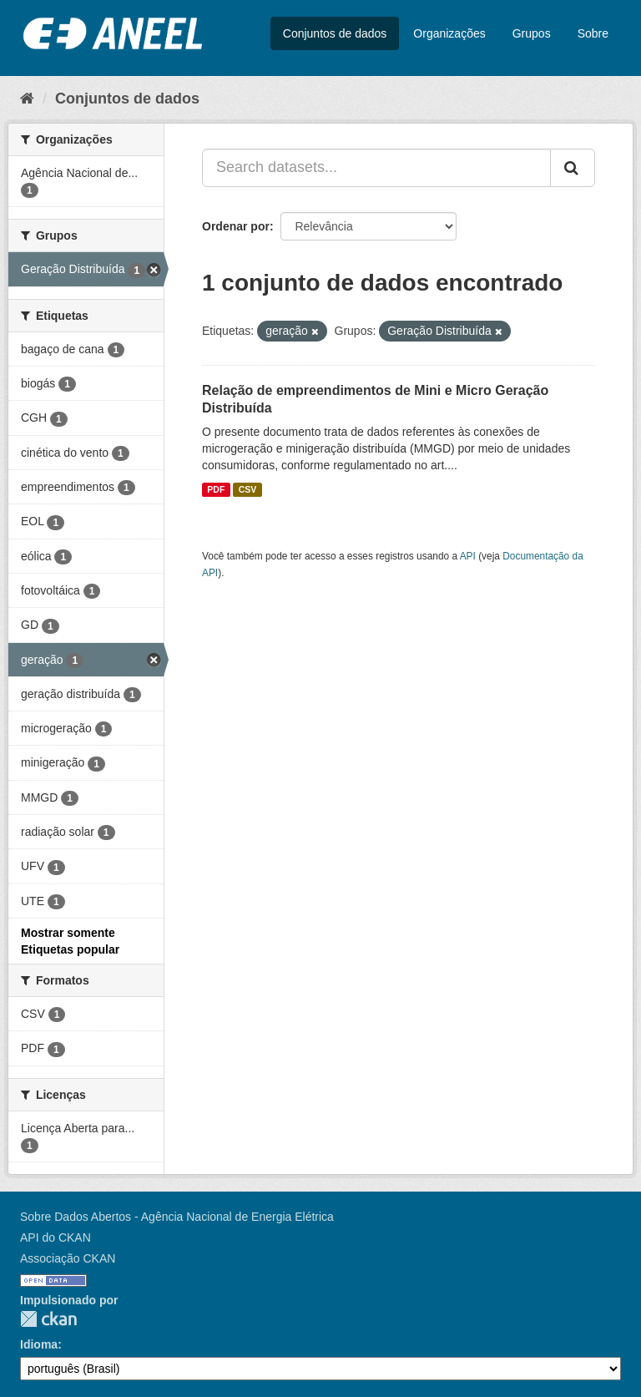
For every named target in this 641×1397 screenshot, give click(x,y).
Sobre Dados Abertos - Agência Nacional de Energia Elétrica (177, 1216)
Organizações (449, 33)
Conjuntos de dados (335, 33)
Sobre (593, 33)
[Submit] (572, 168)
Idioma (39, 1344)
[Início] (27, 98)
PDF (216, 489)
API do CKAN (55, 1237)
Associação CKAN (67, 1258)
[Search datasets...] (376, 168)
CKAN (48, 1319)
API (468, 556)
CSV (248, 489)
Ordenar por (236, 226)
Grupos (531, 33)
